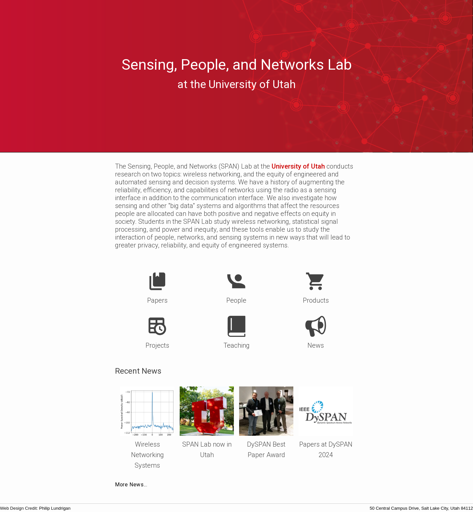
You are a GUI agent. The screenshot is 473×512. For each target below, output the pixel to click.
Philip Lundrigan (55, 508)
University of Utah (298, 166)
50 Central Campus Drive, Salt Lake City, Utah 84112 (421, 508)
